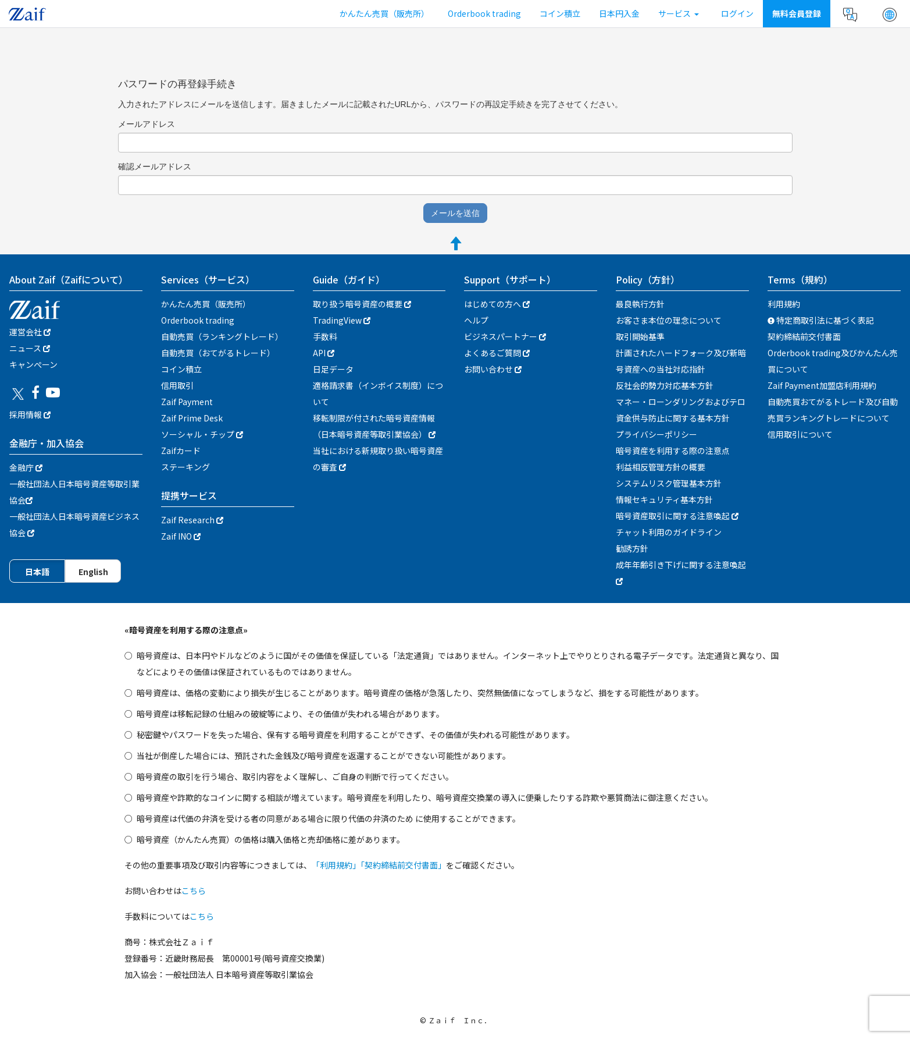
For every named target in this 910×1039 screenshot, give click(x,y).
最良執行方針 (640, 304)
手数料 (325, 336)
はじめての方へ (497, 304)
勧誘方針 (632, 548)
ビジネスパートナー (505, 336)
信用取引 (177, 385)
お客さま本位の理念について (669, 320)
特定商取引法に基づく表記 (821, 320)
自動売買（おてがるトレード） (218, 353)
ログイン (737, 13)
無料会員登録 (796, 13)
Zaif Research (192, 520)
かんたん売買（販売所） (384, 13)
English (93, 571)
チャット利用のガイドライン (669, 532)
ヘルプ (476, 320)
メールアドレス (146, 124)
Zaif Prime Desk (192, 418)
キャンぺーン (33, 364)
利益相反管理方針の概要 (660, 467)
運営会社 (30, 332)
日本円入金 (619, 13)
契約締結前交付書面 (804, 336)
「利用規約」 (336, 865)
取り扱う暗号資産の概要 (362, 304)
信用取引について (800, 434)
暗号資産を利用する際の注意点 (673, 450)
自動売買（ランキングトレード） (222, 336)
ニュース (29, 348)
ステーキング (185, 467)
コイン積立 (560, 13)
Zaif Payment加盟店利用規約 (822, 385)
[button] (889, 14)
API (323, 353)
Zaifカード (181, 450)
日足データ (333, 369)
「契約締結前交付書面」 (403, 865)
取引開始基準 (640, 336)
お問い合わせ (493, 369)
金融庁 (25, 467)
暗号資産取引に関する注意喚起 (677, 516)
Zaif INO (181, 536)
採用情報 (30, 414)
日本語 (37, 571)
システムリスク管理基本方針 (669, 483)
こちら (193, 890)
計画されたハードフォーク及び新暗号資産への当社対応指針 (681, 361)
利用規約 (784, 304)
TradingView (341, 320)
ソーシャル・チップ (202, 434)
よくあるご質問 (497, 353)
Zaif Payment (187, 401)
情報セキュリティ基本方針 (664, 499)
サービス (678, 13)
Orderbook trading (484, 13)
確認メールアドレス (154, 166)
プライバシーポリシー (656, 434)
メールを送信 (455, 213)
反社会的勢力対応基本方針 (664, 385)
